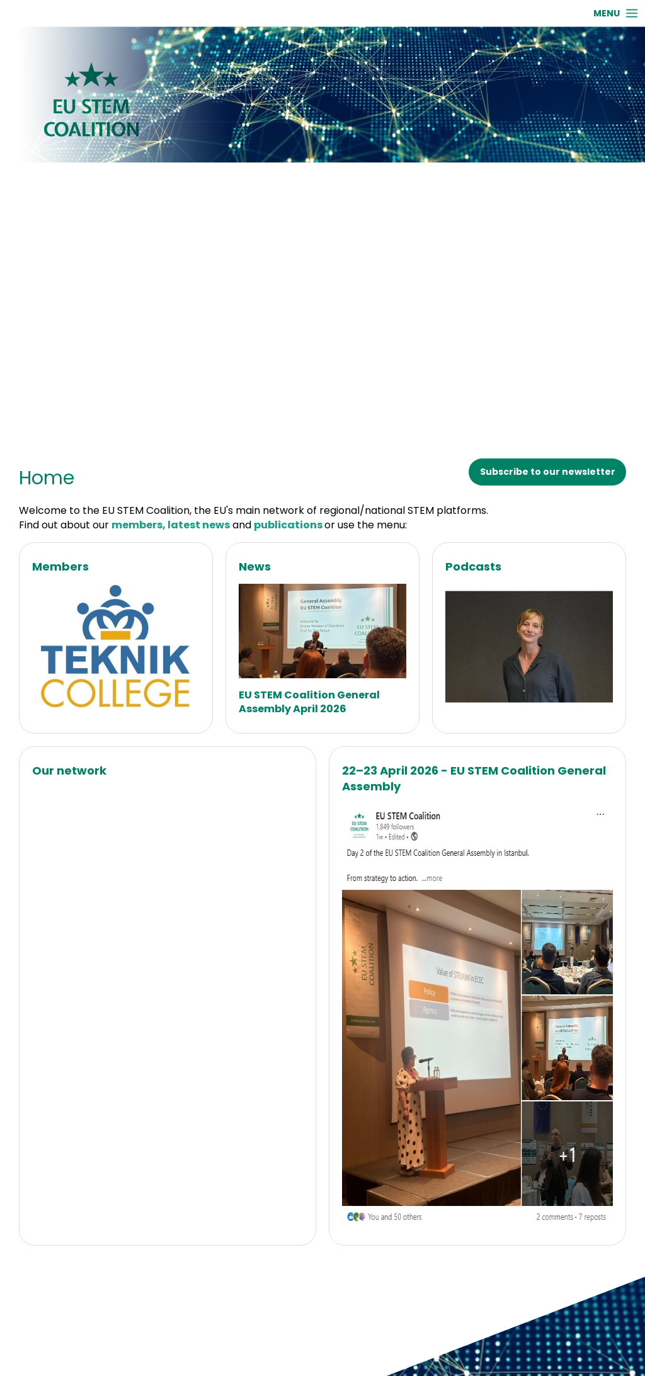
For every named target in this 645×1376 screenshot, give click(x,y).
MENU (606, 13)
